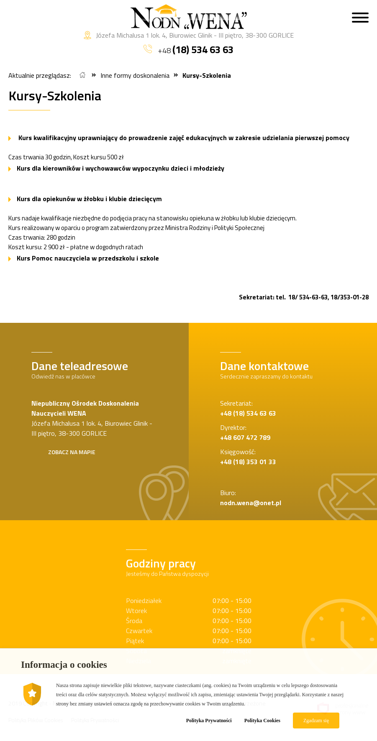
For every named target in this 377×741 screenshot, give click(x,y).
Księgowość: (248, 457)
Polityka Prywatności (209, 720)
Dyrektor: (245, 432)
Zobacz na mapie (71, 451)
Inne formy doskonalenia (134, 75)
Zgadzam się (316, 720)
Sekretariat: (248, 408)
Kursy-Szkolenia (206, 75)
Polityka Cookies (262, 720)
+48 (188, 49)
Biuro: (250, 498)
